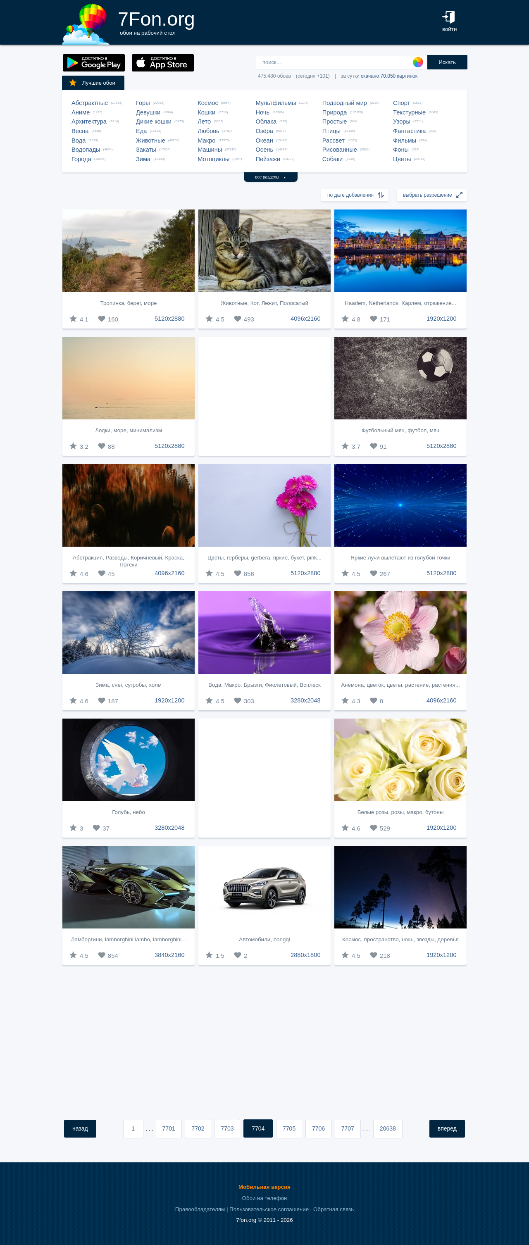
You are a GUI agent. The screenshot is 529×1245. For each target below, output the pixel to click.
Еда (141, 131)
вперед (447, 1128)
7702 (197, 1128)
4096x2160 (306, 318)
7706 (318, 1128)
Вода (78, 140)
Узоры (401, 121)
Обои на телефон (264, 1198)
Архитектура (89, 121)
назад (80, 1128)
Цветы (402, 159)
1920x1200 (442, 318)
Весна (80, 131)
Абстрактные (89, 103)
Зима (143, 159)
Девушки (148, 112)
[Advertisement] (264, 396)
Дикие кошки (154, 121)
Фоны (401, 149)
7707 (347, 1128)
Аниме (80, 112)
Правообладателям (200, 1209)
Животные (150, 140)
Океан (264, 140)
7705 (289, 1128)
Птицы (331, 131)
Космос (208, 103)
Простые (334, 121)
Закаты (146, 149)
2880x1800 (306, 955)
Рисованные (339, 149)
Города (81, 159)
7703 (227, 1128)
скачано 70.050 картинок (389, 76)
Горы (143, 103)
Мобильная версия (264, 1187)
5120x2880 (170, 318)
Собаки (332, 159)
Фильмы (404, 140)
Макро (206, 140)
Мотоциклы (213, 159)
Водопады (85, 149)
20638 (388, 1128)
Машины (210, 149)
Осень (264, 149)
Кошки (206, 112)
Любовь (208, 131)
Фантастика (409, 131)
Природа (334, 112)
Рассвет (333, 140)
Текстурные (409, 112)
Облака (265, 121)
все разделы (270, 177)
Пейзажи (267, 159)
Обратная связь (333, 1209)
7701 (168, 1128)
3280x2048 (306, 700)
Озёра (264, 131)
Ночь (262, 112)
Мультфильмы (275, 103)
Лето (204, 121)
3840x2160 (170, 955)
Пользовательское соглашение (269, 1209)
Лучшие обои (91, 82)
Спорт (401, 103)
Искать (447, 62)
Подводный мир (344, 103)
